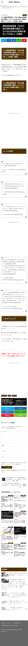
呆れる (15, 395)
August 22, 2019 (18, 214)
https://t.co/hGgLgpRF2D (11, 188)
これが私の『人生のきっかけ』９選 (13, 608)
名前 (3, 445)
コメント (4, 431)
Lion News (14, 1)
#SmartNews (12, 261)
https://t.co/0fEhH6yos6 (15, 302)
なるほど (4, 395)
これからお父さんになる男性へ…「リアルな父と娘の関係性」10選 (13, 595)
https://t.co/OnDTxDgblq (11, 210)
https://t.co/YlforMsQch (11, 165)
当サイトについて (7, 623)
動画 (10, 395)
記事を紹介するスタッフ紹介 (10, 625)
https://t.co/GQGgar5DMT (9, 274)
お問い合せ (17, 623)
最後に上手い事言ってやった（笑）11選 (13, 602)
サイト (2, 456)
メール (3, 451)
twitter (5, 345)
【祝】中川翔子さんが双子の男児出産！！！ (13, 575)
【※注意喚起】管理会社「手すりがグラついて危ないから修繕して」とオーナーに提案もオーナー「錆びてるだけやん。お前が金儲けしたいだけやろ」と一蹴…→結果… (13, 584)
